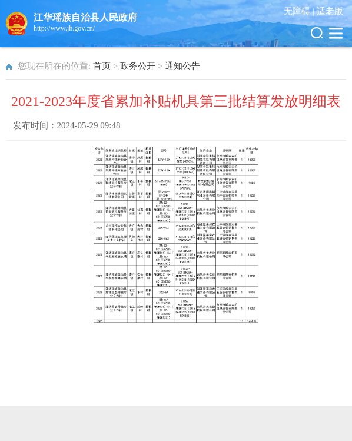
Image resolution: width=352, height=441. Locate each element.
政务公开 (137, 66)
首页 (102, 66)
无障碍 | (300, 11)
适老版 (330, 11)
